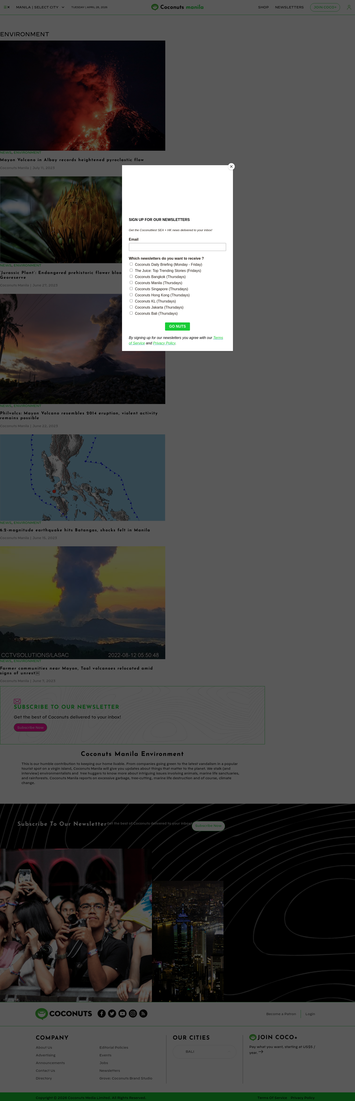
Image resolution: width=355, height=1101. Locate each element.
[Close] (231, 166)
